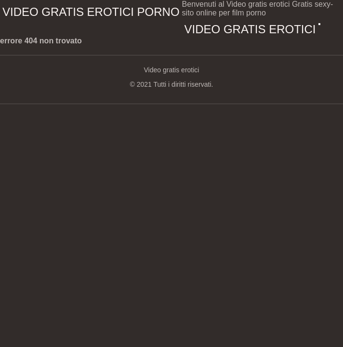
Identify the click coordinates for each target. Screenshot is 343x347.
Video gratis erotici (250, 29)
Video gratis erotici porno (91, 11)
